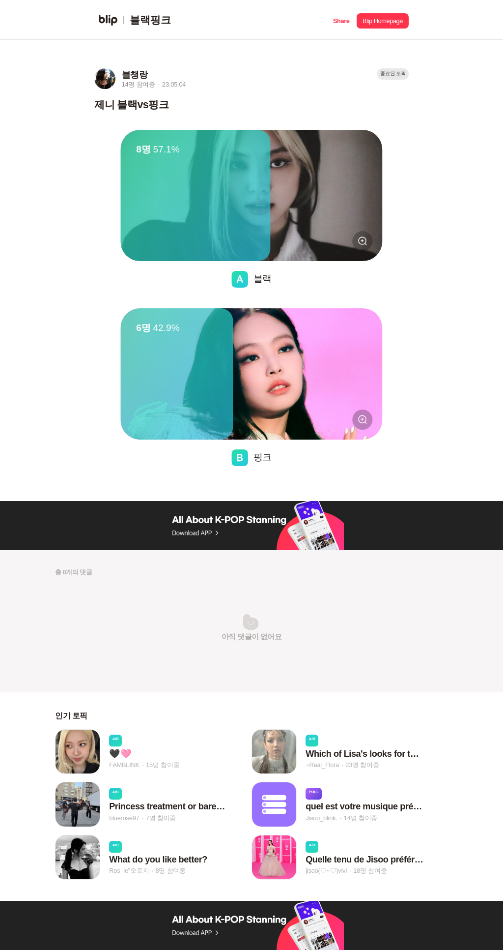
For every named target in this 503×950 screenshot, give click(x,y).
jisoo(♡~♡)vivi (326, 870)
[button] (341, 20)
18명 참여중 (370, 870)
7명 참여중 (161, 818)
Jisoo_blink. (321, 818)
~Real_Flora (322, 765)
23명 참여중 (362, 765)
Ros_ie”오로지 (129, 870)
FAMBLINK (124, 765)
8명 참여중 (170, 870)
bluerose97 (124, 818)
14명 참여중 (360, 818)
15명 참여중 (162, 765)
